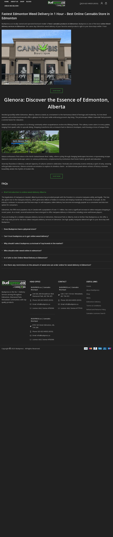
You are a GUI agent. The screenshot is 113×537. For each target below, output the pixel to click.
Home (88, 289)
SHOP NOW (56, 94)
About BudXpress (92, 293)
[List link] (42, 303)
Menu (88, 301)
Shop (88, 297)
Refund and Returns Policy (96, 313)
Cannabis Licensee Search (95, 316)
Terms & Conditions (93, 309)
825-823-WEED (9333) (89, 5)
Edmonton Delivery (93, 305)
